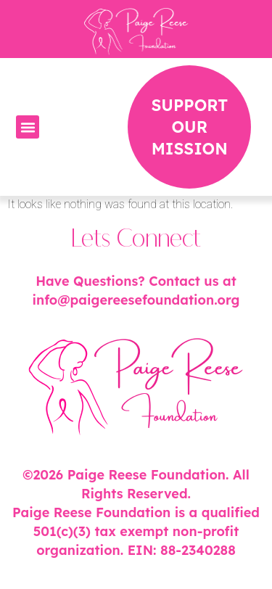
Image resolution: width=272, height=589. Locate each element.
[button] (27, 127)
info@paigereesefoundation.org (135, 300)
